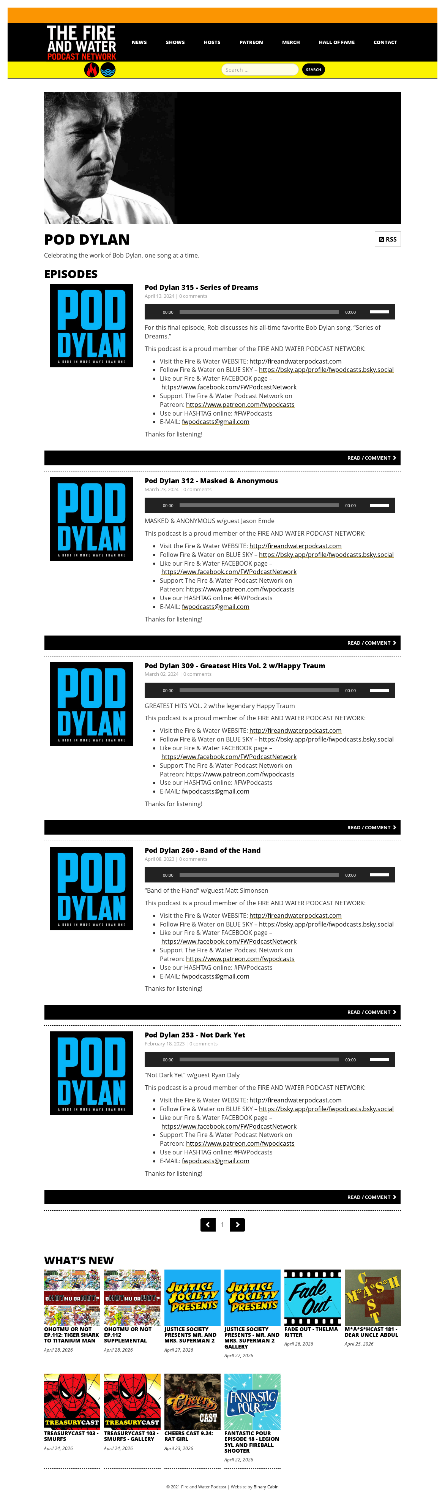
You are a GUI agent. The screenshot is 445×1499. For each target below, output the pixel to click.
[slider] (259, 312)
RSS (388, 239)
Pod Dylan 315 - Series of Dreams (201, 287)
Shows (175, 42)
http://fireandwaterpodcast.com (295, 361)
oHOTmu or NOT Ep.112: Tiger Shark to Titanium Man (71, 1334)
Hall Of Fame (337, 42)
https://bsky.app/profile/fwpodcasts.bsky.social (326, 369)
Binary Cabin (266, 1487)
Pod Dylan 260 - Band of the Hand (203, 850)
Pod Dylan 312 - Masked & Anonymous (211, 480)
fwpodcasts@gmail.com (215, 421)
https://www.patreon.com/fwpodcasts (240, 404)
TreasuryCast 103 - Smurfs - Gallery (131, 1435)
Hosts (212, 42)
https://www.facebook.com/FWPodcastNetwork (229, 387)
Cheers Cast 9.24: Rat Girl (188, 1435)
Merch (291, 42)
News (139, 42)
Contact (385, 42)
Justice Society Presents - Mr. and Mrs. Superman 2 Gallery (251, 1337)
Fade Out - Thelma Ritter (311, 1331)
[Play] (154, 312)
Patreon (251, 42)
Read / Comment (372, 457)
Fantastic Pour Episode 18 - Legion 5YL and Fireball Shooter (251, 1441)
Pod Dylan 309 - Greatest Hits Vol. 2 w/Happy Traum (235, 665)
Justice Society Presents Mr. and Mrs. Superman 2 (190, 1334)
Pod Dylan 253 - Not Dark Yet (195, 1034)
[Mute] (364, 312)
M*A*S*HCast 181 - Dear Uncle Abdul (371, 1331)
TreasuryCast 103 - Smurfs (71, 1435)
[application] (270, 311)
